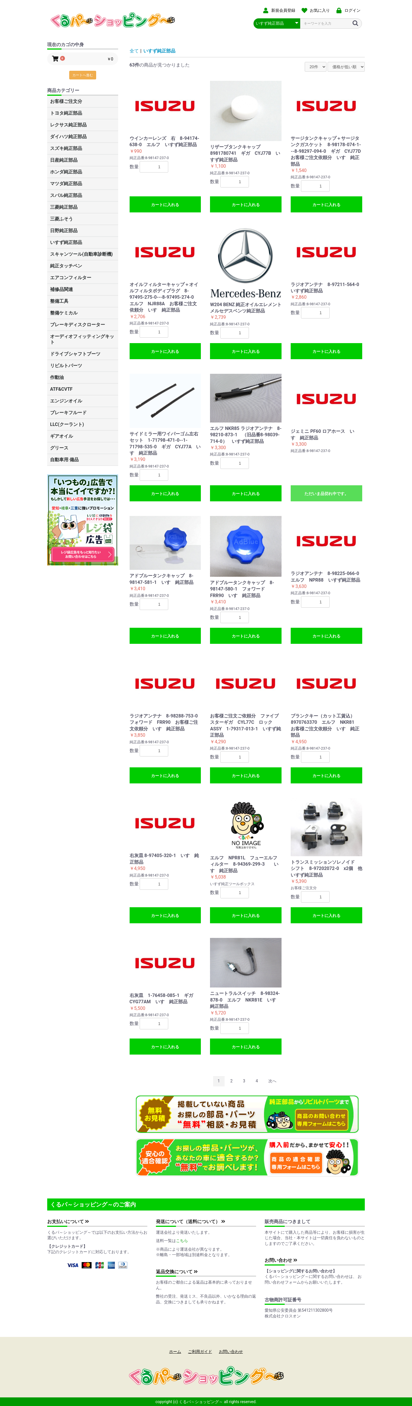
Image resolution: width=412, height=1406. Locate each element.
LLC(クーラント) (67, 424)
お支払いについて (68, 1221)
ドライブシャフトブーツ (75, 354)
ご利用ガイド (200, 1351)
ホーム (175, 1351)
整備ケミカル (64, 313)
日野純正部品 (64, 230)
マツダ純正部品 (66, 183)
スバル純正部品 (66, 195)
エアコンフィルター (70, 277)
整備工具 (59, 301)
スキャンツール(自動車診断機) (81, 254)
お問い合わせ (281, 1260)
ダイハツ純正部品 (68, 136)
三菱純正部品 (64, 207)
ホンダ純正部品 (66, 172)
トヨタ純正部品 (66, 113)
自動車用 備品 (64, 459)
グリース (59, 448)
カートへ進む (82, 75)
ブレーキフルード (68, 412)
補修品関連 (61, 289)
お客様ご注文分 (66, 101)
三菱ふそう (61, 219)
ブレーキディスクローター (77, 324)
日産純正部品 (64, 160)
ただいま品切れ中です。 (326, 493)
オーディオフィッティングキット (82, 339)
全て (134, 51)
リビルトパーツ (66, 365)
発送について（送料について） (190, 1221)
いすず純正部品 (66, 242)
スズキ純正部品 (66, 148)
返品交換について (177, 1271)
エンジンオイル (66, 401)
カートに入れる (165, 204)
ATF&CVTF (61, 389)
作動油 (57, 377)
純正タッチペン (66, 266)
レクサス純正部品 (68, 125)
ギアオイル (61, 436)
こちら (182, 1240)
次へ (272, 1081)
